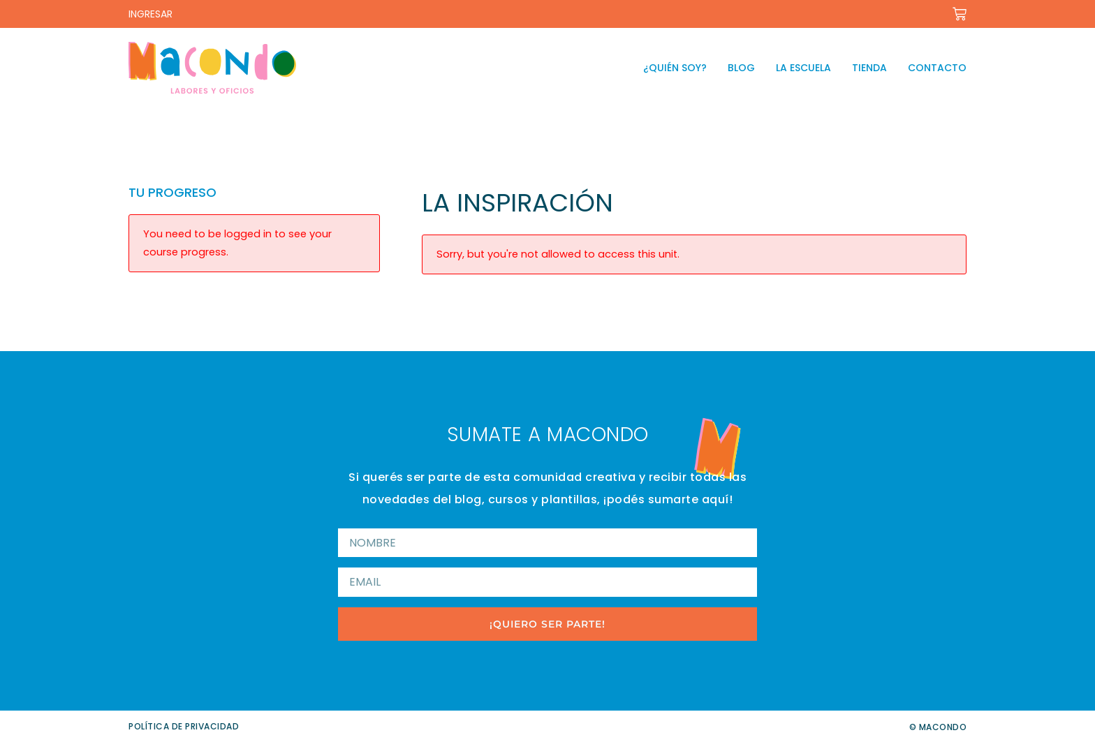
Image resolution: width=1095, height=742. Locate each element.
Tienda (869, 68)
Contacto (937, 68)
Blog (741, 68)
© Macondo (938, 727)
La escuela (803, 68)
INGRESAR (150, 14)
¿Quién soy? (675, 68)
